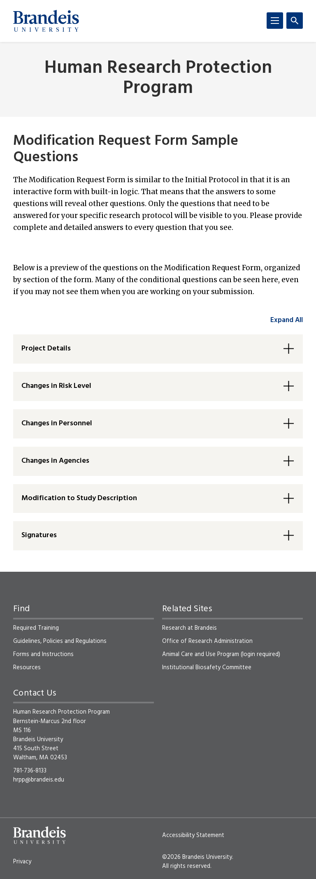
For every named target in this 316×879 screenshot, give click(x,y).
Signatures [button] (39, 535)
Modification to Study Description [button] (79, 498)
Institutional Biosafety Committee (206, 668)
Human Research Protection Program (158, 78)
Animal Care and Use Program (200, 654)
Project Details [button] (46, 349)
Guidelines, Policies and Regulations (60, 641)
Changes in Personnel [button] (56, 423)
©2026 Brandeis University (197, 857)
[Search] (294, 20)
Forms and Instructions (43, 654)
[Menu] (275, 20)
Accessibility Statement (193, 835)
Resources (27, 668)
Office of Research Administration (207, 641)
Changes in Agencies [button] (55, 461)
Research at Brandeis (189, 628)
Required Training (36, 628)
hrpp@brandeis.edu (38, 780)
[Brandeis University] (46, 21)
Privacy (22, 862)
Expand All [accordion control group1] (286, 320)
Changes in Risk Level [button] (56, 386)
